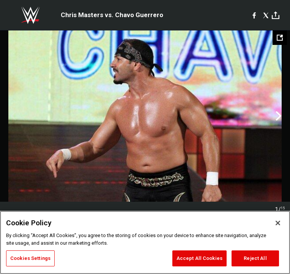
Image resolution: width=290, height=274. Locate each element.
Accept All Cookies (199, 258)
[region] (145, 242)
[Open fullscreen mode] (280, 37)
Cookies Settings (30, 258)
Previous (12, 116)
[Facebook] (254, 15)
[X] (266, 15)
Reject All (255, 258)
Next (277, 116)
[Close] (278, 223)
